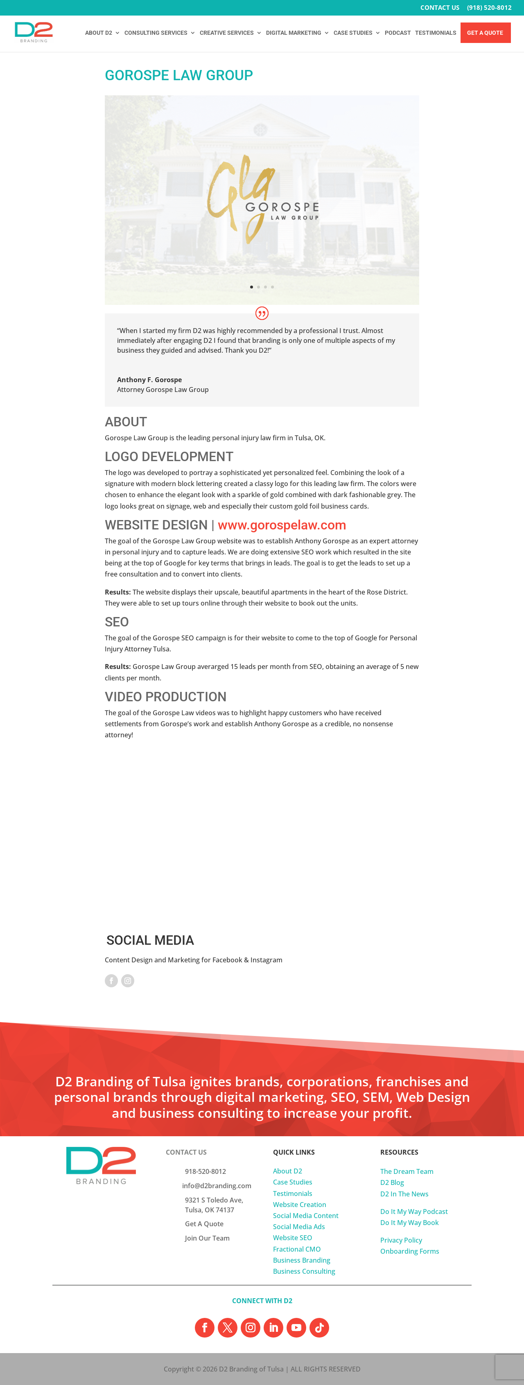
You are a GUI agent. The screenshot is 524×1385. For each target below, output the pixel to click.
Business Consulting (304, 1271)
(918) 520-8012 (489, 8)
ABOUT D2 (98, 33)
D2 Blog (392, 1182)
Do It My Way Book (409, 1222)
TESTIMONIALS (435, 33)
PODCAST (398, 33)
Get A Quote (485, 33)
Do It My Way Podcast (414, 1211)
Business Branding (301, 1260)
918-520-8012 (205, 1171)
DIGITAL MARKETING (293, 33)
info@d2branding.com (216, 1185)
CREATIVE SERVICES (227, 33)
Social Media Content (306, 1215)
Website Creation (299, 1204)
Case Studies (292, 1182)
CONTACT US (439, 8)
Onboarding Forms (409, 1251)
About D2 (287, 1171)
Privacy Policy (401, 1240)
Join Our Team (207, 1238)
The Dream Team (407, 1171)
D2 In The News (404, 1193)
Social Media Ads (299, 1226)
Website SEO (292, 1237)
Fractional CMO (297, 1249)
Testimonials (292, 1193)
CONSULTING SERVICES (155, 33)
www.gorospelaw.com (282, 525)
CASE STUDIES (353, 33)
